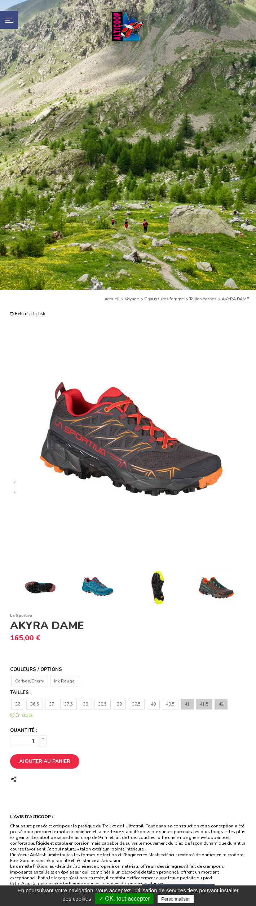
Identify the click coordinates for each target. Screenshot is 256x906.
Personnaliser (175, 899)
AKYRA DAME (235, 298)
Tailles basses (202, 298)
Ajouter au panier (44, 761)
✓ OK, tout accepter (124, 899)
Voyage (132, 298)
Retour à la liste (28, 314)
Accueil (112, 298)
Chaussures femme (164, 298)
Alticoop (128, 26)
